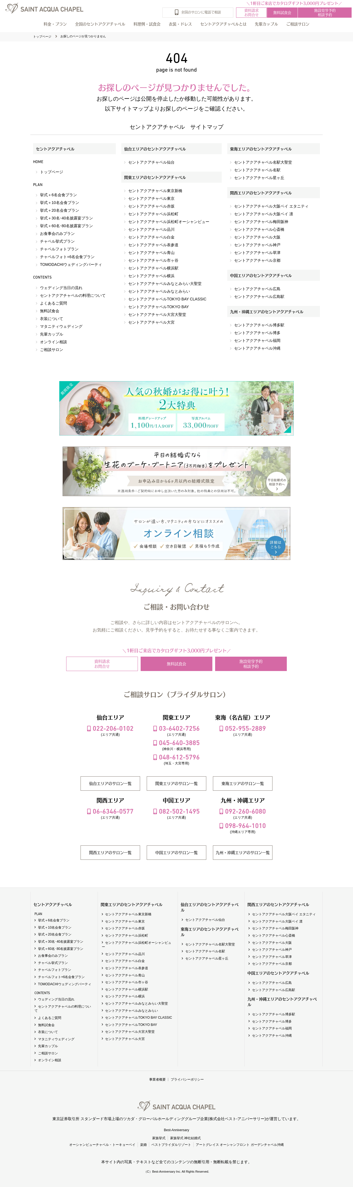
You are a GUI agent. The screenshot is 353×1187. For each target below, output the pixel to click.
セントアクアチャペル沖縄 (257, 348)
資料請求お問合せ (251, 12)
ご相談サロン (51, 349)
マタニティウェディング (61, 326)
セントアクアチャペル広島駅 (259, 296)
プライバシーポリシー (187, 1079)
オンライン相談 (53, 342)
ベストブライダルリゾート (171, 1145)
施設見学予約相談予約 (325, 12)
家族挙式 (158, 1138)
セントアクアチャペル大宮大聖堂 (157, 314)
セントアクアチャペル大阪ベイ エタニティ (271, 206)
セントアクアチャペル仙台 (151, 162)
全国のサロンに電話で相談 (201, 11)
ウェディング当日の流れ (61, 287)
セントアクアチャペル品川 (151, 229)
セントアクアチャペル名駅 (257, 170)
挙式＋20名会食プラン (59, 210)
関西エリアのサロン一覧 (110, 852)
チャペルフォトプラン (59, 249)
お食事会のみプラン (57, 233)
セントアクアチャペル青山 (151, 252)
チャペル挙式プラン (57, 241)
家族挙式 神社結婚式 (185, 1138)
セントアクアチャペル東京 (151, 198)
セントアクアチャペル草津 (257, 252)
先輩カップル (266, 24)
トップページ (42, 36)
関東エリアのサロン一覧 (176, 783)
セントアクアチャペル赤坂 (151, 206)
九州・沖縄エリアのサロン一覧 (243, 852)
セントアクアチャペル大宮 (151, 322)
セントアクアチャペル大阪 (257, 237)
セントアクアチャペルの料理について (73, 295)
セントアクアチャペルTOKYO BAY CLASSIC (167, 299)
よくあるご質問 (53, 303)
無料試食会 (282, 12)
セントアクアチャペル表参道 (153, 245)
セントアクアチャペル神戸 (257, 245)
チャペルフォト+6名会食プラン (67, 257)
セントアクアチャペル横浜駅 (153, 268)
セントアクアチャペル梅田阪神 (261, 221)
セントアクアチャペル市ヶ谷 (153, 260)
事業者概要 (157, 1079)
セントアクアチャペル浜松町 (153, 214)
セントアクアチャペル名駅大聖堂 (263, 162)
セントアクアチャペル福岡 (257, 340)
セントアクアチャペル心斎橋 (259, 229)
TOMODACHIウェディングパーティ (71, 264)
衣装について (51, 318)
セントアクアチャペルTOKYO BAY (158, 307)
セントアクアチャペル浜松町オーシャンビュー (168, 221)
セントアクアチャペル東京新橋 (155, 190)
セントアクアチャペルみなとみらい (159, 291)
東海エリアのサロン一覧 (242, 783)
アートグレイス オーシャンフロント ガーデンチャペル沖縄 (240, 1145)
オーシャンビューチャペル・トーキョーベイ (102, 1145)
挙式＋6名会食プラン (58, 195)
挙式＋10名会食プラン (59, 202)
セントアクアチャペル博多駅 (259, 325)
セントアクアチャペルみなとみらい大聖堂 (165, 283)
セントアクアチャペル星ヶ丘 (259, 177)
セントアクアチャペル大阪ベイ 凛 (263, 214)
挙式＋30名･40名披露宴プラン (66, 218)
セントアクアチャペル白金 (151, 237)
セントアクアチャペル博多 (257, 333)
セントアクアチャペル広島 (257, 289)
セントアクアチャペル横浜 (151, 276)
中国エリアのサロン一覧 (176, 852)
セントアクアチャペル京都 (257, 260)
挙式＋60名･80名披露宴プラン (66, 226)
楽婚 (143, 1145)
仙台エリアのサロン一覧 (110, 783)
